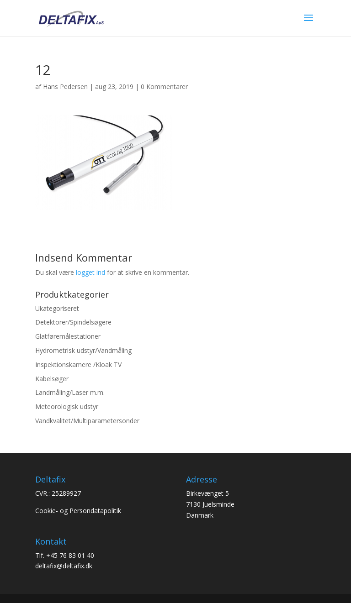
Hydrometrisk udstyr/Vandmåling (83, 350)
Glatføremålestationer (68, 336)
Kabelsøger (52, 378)
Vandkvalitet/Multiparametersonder (87, 420)
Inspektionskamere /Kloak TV (78, 364)
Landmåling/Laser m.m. (70, 392)
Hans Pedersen (65, 86)
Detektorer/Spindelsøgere (73, 322)
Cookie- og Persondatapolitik (78, 510)
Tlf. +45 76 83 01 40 (64, 555)
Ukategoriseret (57, 308)
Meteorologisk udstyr (66, 406)
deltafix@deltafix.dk (63, 565)
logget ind (90, 272)
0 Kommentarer (164, 86)
